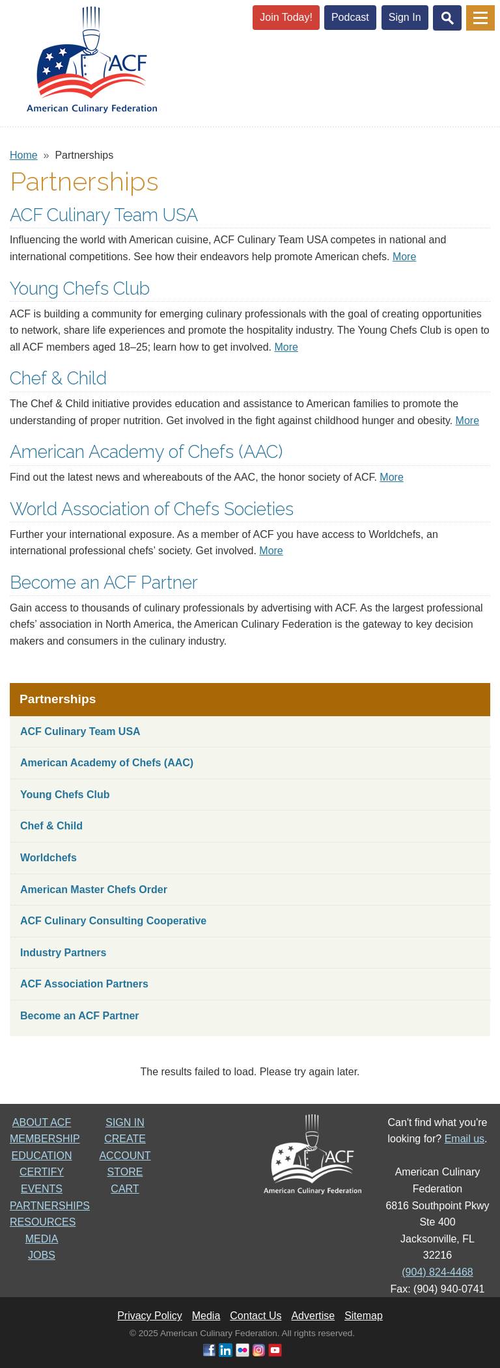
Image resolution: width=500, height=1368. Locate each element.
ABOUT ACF (41, 1122)
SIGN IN (125, 1122)
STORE (125, 1171)
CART (125, 1188)
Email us (464, 1138)
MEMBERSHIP (45, 1138)
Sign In (405, 17)
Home (24, 155)
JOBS (41, 1255)
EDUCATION (41, 1155)
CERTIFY (42, 1171)
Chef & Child (58, 378)
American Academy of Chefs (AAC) (146, 451)
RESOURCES (43, 1221)
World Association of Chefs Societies (152, 508)
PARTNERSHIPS (50, 1205)
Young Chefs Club (80, 288)
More (404, 256)
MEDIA (42, 1238)
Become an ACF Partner (104, 582)
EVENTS (41, 1188)
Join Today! (286, 17)
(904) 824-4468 (437, 1272)
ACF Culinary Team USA (104, 214)
